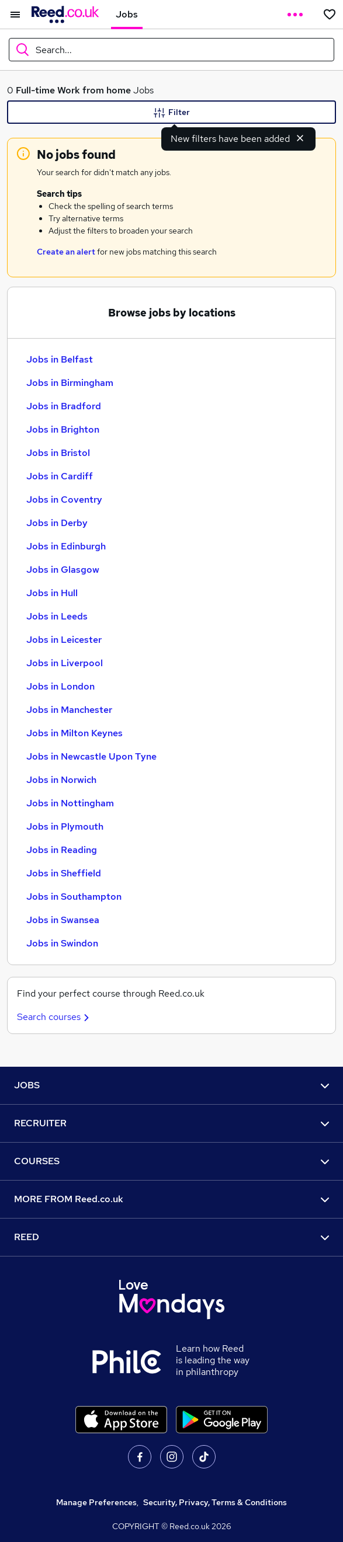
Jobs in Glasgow (62, 569)
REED (171, 1237)
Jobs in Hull (52, 593)
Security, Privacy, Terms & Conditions (215, 1502)
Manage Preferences (96, 1502)
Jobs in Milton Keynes (74, 733)
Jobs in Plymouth (64, 826)
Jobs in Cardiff (59, 476)
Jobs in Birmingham (69, 383)
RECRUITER (171, 1123)
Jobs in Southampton (74, 896)
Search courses (54, 1017)
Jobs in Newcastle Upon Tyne (91, 756)
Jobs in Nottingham (70, 803)
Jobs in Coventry (64, 499)
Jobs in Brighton (62, 429)
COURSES (171, 1161)
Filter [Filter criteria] (172, 113)
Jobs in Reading (61, 850)
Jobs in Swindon (62, 943)
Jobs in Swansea (62, 920)
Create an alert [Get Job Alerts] (66, 251)
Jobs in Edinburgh (66, 546)
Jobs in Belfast (59, 359)
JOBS (171, 1085)
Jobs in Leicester (64, 639)
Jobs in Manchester (69, 710)
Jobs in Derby (57, 523)
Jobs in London (60, 686)
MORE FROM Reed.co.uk (171, 1199)
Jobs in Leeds (57, 616)
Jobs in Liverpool (64, 663)
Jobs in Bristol (58, 453)
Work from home (94, 90)
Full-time (35, 90)
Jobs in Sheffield (63, 873)
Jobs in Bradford (63, 406)
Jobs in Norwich (61, 780)
